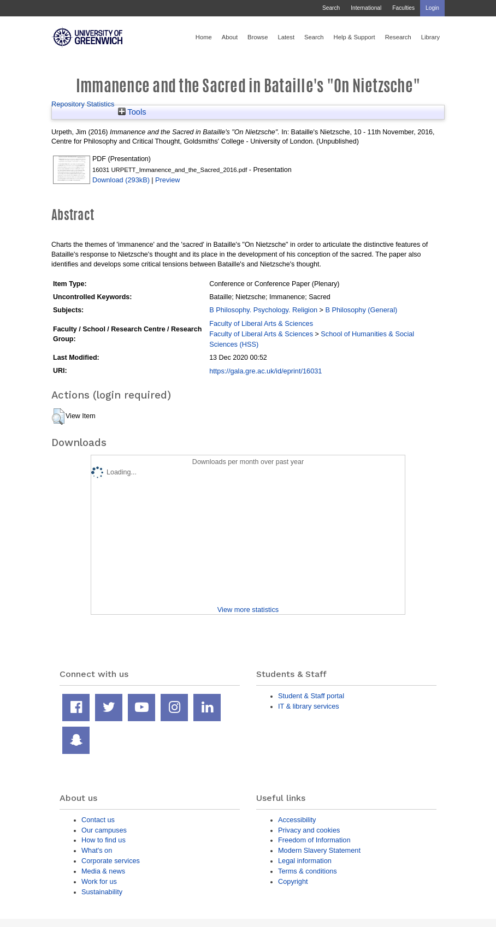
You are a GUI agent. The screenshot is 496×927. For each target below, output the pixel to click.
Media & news (103, 871)
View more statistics (248, 609)
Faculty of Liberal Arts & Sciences (261, 323)
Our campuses (104, 830)
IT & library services (308, 706)
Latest (285, 37)
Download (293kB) (121, 180)
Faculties (403, 8)
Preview (167, 180)
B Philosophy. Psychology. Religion (263, 310)
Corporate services (110, 861)
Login (432, 8)
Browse (257, 37)
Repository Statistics (83, 104)
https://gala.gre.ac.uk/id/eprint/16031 (265, 371)
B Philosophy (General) (361, 310)
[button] (58, 416)
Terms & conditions (307, 871)
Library (430, 37)
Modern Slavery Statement (319, 850)
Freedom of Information (314, 840)
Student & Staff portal (311, 696)
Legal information (305, 861)
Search (331, 8)
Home (204, 37)
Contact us (98, 820)
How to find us (103, 840)
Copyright (293, 881)
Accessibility (297, 820)
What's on (96, 850)
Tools (132, 112)
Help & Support (354, 37)
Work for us (99, 881)
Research (398, 37)
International (366, 8)
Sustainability (101, 892)
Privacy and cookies (309, 830)
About (230, 37)
